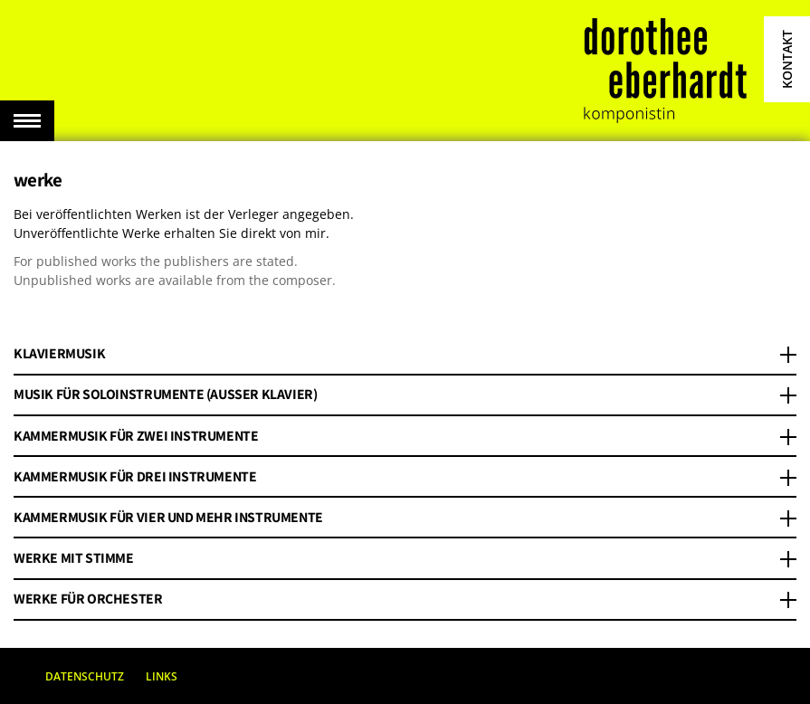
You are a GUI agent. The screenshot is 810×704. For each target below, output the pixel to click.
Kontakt (787, 59)
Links (161, 676)
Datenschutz (84, 676)
